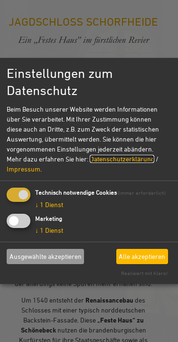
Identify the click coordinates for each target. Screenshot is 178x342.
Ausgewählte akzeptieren (45, 256)
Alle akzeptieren (142, 256)
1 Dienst (49, 204)
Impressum (23, 168)
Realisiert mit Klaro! (144, 273)
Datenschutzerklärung (122, 158)
